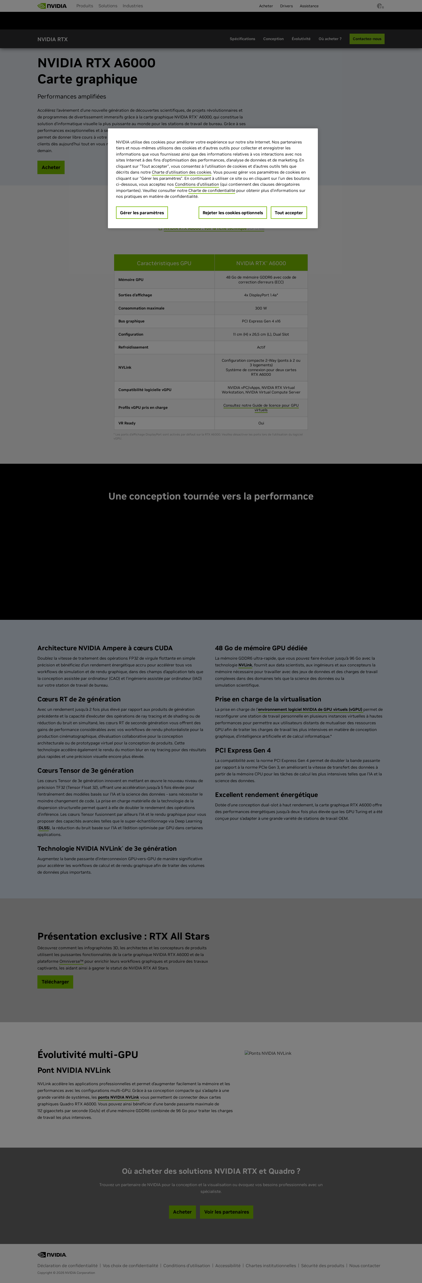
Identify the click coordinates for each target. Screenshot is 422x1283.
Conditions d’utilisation (197, 184)
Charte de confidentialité (211, 190)
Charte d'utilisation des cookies (181, 172)
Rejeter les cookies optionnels (233, 212)
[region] (213, 178)
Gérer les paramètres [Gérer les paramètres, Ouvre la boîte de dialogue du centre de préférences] (142, 212)
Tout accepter (289, 212)
